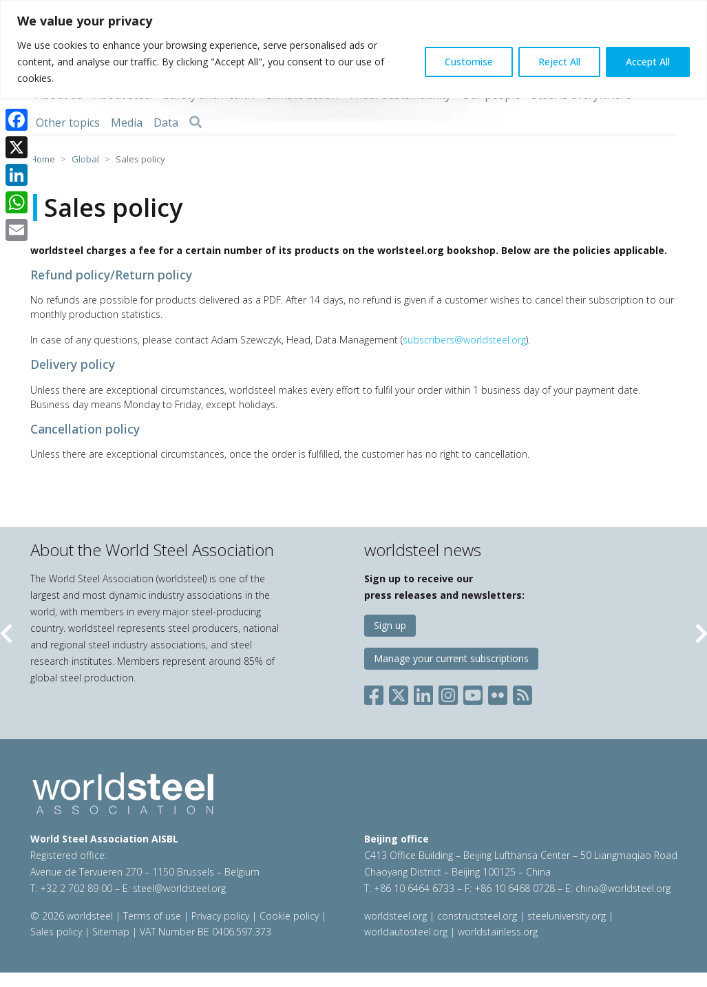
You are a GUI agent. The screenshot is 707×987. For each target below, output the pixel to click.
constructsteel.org (477, 915)
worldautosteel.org (407, 931)
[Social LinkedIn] (423, 693)
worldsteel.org (395, 915)
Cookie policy (289, 915)
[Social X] (398, 693)
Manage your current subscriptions (451, 658)
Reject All (559, 61)
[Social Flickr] (497, 693)
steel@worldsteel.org (179, 888)
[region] (353, 49)
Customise (469, 61)
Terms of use (152, 915)
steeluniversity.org (566, 915)
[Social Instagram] (448, 693)
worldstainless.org (498, 931)
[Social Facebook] (376, 693)
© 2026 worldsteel (73, 915)
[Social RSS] (522, 693)
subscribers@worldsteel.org (464, 339)
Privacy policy (220, 915)
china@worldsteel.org (623, 888)
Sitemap (110, 931)
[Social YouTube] (473, 693)
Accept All (648, 61)
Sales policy (56, 931)
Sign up (390, 625)
